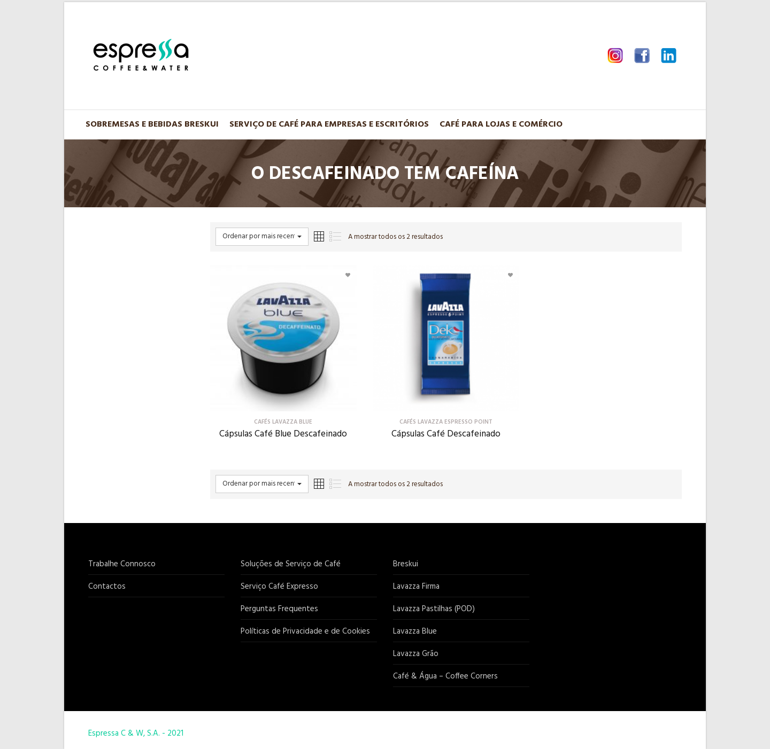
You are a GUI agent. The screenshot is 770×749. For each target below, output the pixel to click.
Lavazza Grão (415, 653)
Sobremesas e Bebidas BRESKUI (152, 124)
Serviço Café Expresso (279, 586)
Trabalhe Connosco (122, 564)
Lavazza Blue (415, 631)
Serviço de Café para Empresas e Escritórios (329, 124)
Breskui (405, 564)
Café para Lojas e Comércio (501, 124)
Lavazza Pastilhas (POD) (434, 609)
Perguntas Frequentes (279, 609)
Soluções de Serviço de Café (291, 564)
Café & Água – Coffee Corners (445, 676)
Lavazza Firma (416, 586)
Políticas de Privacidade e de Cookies (305, 631)
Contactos (107, 586)
